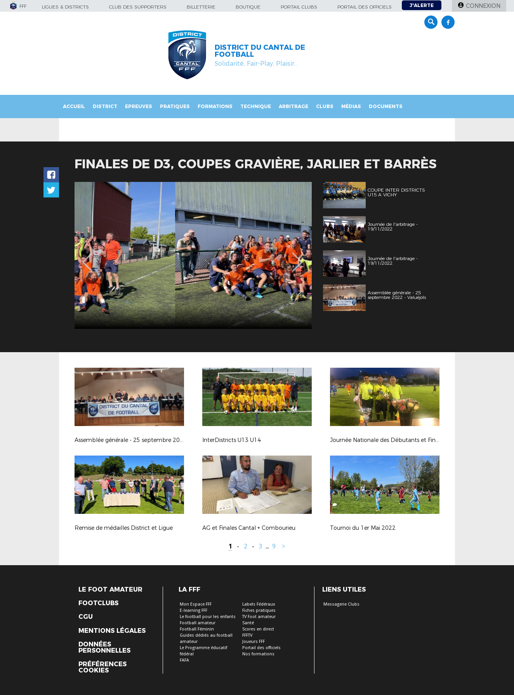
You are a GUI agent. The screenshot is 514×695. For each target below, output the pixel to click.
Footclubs (98, 603)
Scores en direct (258, 629)
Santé (248, 622)
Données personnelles (104, 647)
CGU (85, 617)
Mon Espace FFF (196, 604)
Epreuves (138, 106)
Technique (255, 106)
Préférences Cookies (102, 667)
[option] (193, 255)
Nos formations (258, 654)
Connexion (483, 5)
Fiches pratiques (259, 610)
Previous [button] (87, 256)
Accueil (74, 106)
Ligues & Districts (65, 7)
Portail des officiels (364, 7)
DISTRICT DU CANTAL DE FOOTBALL (260, 51)
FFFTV (247, 635)
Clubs (324, 106)
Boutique (248, 7)
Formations (215, 106)
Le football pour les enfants (208, 616)
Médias (351, 106)
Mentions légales (112, 631)
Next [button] (297, 256)
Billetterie (201, 7)
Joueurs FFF (253, 641)
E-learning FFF (193, 610)
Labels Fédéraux (258, 604)
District (105, 106)
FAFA (184, 660)
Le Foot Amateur (110, 590)
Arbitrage (293, 106)
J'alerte (422, 5)
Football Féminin (197, 629)
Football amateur (197, 622)
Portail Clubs (299, 7)
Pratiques (175, 106)
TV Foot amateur (259, 616)
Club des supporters (138, 7)
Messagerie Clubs (341, 604)
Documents (386, 106)
